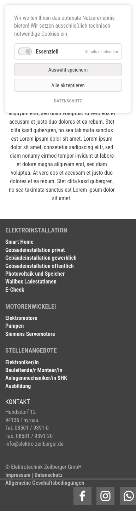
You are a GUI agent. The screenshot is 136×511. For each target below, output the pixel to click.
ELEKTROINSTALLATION (36, 230)
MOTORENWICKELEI (30, 306)
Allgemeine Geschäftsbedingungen (44, 482)
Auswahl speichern (68, 70)
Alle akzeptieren (68, 85)
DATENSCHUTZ (68, 100)
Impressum (17, 475)
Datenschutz (48, 475)
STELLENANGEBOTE (31, 350)
